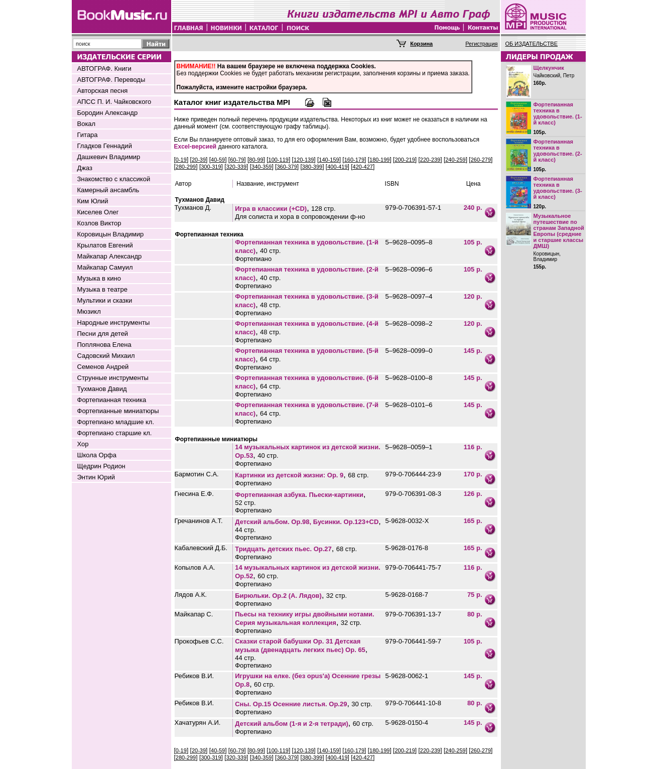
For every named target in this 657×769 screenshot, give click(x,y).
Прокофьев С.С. (199, 641)
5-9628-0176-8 (406, 548)
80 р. (474, 614)
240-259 (455, 160)
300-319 (211, 167)
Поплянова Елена (104, 344)
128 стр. (323, 208)
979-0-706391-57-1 (413, 207)
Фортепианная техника (112, 400)
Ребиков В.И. (194, 676)
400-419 (337, 167)
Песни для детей (102, 333)
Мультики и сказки (105, 300)
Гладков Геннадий (104, 146)
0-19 (181, 160)
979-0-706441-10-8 (413, 703)
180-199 (379, 160)
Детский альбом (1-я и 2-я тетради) (291, 723)
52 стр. (245, 502)
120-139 (304, 160)
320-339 (236, 167)
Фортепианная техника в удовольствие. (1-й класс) (558, 113)
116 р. (473, 447)
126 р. (473, 493)
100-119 (279, 160)
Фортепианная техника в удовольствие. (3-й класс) (558, 188)
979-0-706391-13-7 (413, 614)
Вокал (86, 123)
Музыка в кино (99, 278)
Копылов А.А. (195, 567)
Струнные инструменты (113, 377)
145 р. (473, 350)
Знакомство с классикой (114, 179)
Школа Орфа (96, 455)
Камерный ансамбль (108, 190)
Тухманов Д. (193, 207)
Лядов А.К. (191, 594)
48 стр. (270, 305)
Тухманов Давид (102, 389)
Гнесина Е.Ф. (194, 493)
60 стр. (267, 576)
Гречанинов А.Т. (199, 521)
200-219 (405, 160)
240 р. (473, 207)
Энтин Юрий (96, 477)
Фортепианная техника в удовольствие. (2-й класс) (558, 151)
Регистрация (481, 44)
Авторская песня (102, 90)
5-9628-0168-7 (406, 594)
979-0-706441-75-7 (413, 567)
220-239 (430, 160)
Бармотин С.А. (197, 474)
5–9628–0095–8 (409, 242)
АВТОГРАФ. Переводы (111, 79)
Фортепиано (253, 259)
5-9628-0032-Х (407, 521)
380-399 (312, 167)
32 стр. (336, 595)
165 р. (473, 521)
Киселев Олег (98, 212)
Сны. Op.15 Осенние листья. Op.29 (291, 704)
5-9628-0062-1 (406, 676)
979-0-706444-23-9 (413, 474)
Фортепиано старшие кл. (114, 433)
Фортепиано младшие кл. (116, 422)
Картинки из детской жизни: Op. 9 (289, 475)
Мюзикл (89, 311)
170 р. (473, 474)
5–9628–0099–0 (409, 350)
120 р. (473, 296)
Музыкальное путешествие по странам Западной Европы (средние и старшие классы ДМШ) (559, 231)
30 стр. (361, 704)
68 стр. (358, 475)
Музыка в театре (102, 289)
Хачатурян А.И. (198, 722)
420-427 (363, 167)
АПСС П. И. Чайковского (114, 101)
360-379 (287, 167)
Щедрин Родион (101, 466)
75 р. (474, 594)
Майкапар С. (194, 614)
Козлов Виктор (99, 223)
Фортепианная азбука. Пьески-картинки (299, 494)
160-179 (354, 160)
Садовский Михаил (106, 355)
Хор (83, 444)
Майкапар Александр (109, 256)
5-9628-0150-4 (406, 722)
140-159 (329, 160)
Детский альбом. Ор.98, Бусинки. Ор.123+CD (306, 522)
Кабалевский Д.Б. (201, 548)
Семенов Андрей (103, 366)
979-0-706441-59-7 (413, 641)
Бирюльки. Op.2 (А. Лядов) (278, 595)
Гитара (87, 135)
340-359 (261, 167)
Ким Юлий (92, 201)
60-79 (237, 160)
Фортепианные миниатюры (118, 411)
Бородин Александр (107, 112)
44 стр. (245, 530)
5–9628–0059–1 (409, 447)
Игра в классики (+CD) (271, 208)
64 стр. (270, 359)
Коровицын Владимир (110, 234)
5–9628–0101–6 (409, 405)
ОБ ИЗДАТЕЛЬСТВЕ (531, 44)
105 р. (473, 242)
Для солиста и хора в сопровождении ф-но (300, 216)
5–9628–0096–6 (409, 269)
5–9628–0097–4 (409, 296)
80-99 (256, 160)
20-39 (199, 160)
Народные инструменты (113, 322)
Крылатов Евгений (105, 245)
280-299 (186, 167)
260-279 (481, 160)
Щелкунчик (549, 68)
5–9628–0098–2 (409, 323)
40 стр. (270, 250)
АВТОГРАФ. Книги (104, 68)
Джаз (85, 168)
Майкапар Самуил (105, 267)
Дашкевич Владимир (109, 157)
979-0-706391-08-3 (413, 493)
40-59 (218, 160)
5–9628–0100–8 (409, 377)
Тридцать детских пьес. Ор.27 (283, 549)
